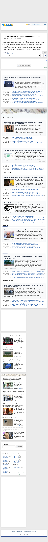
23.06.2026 (5, 471)
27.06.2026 (5, 466)
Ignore (20, 474)
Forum (16, 533)
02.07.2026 (5, 457)
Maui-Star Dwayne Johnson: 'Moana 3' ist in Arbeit (23, 216)
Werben (24, 533)
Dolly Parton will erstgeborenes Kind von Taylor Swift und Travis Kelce (27, 142)
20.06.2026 (16, 456)
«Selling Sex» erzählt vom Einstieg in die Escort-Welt (23, 220)
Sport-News (6, 225)
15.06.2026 (16, 463)
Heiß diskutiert (17, 467)
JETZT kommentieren (24, 65)
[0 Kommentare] (6, 55)
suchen (19, 446)
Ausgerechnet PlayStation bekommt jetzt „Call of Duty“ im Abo (24, 177)
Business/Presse (8, 280)
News (20, 533)
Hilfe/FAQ (29, 533)
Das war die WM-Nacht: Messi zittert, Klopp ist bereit (23, 243)
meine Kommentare (14, 474)
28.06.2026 (5, 464)
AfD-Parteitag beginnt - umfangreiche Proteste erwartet (24, 101)
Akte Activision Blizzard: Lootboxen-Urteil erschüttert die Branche (26, 191)
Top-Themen (6, 73)
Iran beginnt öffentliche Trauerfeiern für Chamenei (23, 97)
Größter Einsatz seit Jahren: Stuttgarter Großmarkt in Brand (25, 92)
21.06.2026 (16, 455)
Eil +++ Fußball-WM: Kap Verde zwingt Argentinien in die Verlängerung (27, 102)
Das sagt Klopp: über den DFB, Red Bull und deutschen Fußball (26, 247)
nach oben (42, 534)
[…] (33, 87)
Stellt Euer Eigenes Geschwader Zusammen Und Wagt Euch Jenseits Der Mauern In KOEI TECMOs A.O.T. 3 (13, 405)
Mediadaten (28, 531)
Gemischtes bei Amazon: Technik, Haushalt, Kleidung (23, 165)
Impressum (33, 531)
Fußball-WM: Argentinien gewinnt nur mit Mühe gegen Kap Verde (26, 99)
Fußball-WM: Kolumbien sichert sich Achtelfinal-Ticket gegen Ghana (27, 91)
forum (45, 67)
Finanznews (6, 252)
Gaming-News (7, 172)
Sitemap (13, 531)
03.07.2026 (5, 456)
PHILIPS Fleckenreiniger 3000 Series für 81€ (22, 137)
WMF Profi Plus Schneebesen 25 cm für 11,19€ (22, 141)
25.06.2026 (5, 468)
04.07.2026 (5, 455)
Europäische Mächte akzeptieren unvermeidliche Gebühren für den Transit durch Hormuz (12, 380)
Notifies (23, 474)
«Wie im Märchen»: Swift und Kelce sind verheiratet (23, 246)
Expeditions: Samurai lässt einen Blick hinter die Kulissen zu (25, 192)
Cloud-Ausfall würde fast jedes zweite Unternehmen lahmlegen (24, 150)
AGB (23, 531)
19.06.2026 (16, 457)
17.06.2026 (16, 460)
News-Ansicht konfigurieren (19, 472)
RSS (35, 533)
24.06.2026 (5, 470)
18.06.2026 (16, 459)
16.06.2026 (16, 461)
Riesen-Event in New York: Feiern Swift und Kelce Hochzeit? (25, 249)
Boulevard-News (8, 117)
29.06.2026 (5, 461)
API (32, 533)
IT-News (5, 146)
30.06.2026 (5, 460)
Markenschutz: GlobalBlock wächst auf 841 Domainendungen (25, 300)
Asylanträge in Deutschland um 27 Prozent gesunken (23, 98)
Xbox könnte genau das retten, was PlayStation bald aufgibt (25, 189)
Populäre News (17, 466)
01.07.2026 (5, 459)
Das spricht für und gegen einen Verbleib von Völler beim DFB (23, 230)
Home (13, 533)
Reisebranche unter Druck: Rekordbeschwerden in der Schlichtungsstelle (28, 276)
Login (34, 24)
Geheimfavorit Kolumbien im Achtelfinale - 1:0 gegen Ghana (25, 244)
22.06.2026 (5, 472)
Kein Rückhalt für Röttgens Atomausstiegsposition (23, 36)
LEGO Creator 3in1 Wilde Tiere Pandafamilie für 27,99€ (24, 138)
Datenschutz (19, 531)
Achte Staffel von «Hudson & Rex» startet (17, 203)
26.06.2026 (5, 467)
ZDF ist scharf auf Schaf (9, 417)
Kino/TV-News (7, 198)
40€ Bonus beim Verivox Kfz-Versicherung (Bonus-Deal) (24, 166)
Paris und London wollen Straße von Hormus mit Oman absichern (26, 104)
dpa (20, 38)
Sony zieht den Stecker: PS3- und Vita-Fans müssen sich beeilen (26, 193)
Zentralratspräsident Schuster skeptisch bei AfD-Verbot (24, 94)
